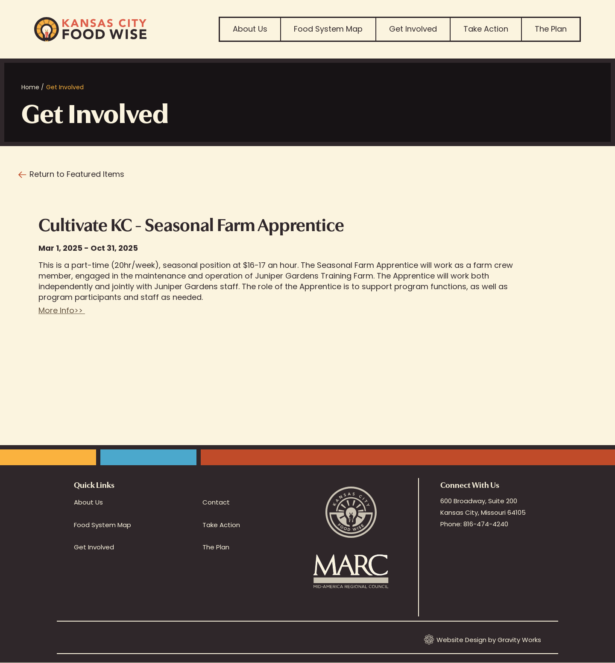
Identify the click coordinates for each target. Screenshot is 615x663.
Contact (216, 502)
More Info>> (61, 310)
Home (30, 87)
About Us (250, 28)
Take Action (485, 28)
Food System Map (328, 28)
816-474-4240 (485, 523)
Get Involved (413, 28)
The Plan (551, 28)
